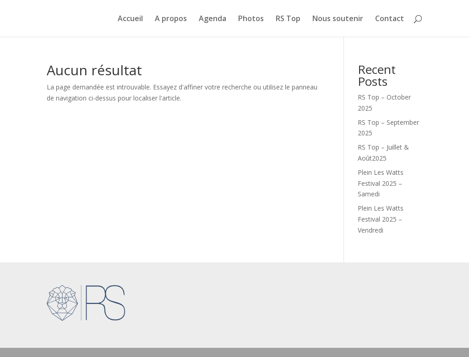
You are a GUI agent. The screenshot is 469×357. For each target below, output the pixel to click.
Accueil (130, 19)
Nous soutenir (337, 19)
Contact (389, 19)
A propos (171, 19)
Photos (251, 19)
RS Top (288, 19)
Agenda (212, 19)
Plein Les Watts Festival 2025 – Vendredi (381, 219)
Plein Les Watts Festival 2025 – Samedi (381, 183)
